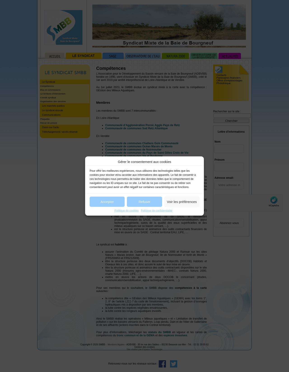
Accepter (107, 202)
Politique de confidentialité (156, 210)
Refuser (145, 202)
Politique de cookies (126, 210)
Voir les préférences (182, 202)
